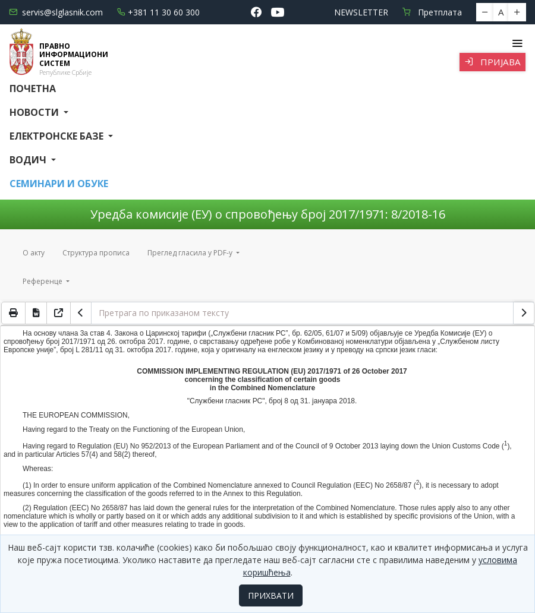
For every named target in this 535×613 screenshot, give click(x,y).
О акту (34, 253)
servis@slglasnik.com (56, 12)
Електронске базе (58, 136)
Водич (29, 159)
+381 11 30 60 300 (158, 12)
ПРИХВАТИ (271, 595)
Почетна (33, 88)
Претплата (432, 12)
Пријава (492, 62)
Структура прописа (96, 253)
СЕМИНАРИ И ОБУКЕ (59, 183)
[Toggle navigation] (516, 43)
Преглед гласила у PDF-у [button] (190, 253)
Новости (35, 112)
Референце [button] (43, 281)
